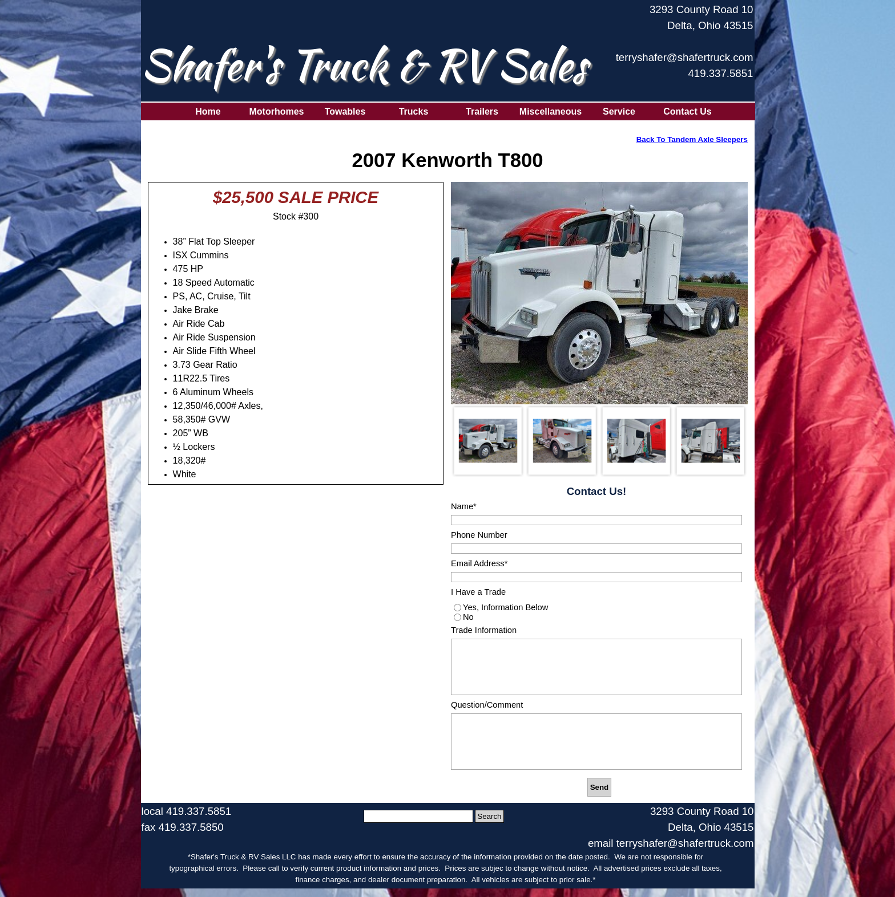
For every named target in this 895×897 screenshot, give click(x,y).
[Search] (419, 816)
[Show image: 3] (636, 440)
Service (619, 111)
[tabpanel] (683, 47)
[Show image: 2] (562, 440)
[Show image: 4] (711, 440)
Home (207, 111)
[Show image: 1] (488, 440)
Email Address (479, 563)
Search (489, 816)
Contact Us (687, 111)
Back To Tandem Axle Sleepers (692, 139)
